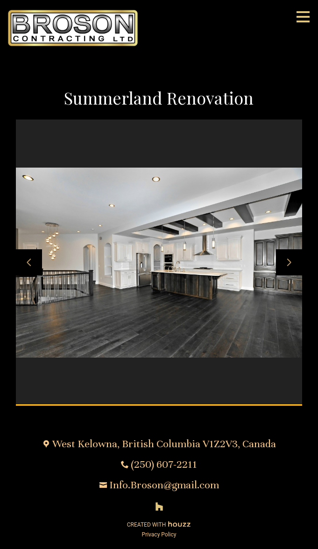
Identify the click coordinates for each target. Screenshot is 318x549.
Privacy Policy (159, 534)
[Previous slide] (29, 262)
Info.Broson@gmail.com (164, 485)
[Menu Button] (303, 16)
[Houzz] (159, 507)
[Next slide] (289, 262)
